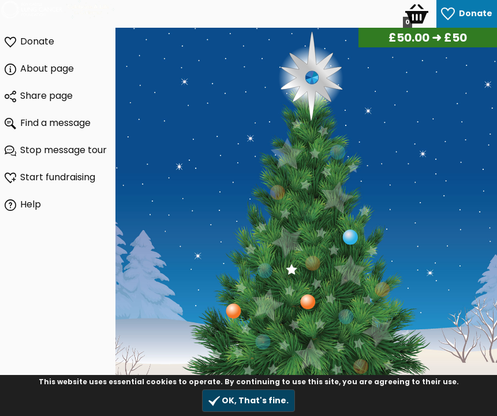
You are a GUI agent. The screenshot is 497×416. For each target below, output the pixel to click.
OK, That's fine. (248, 401)
